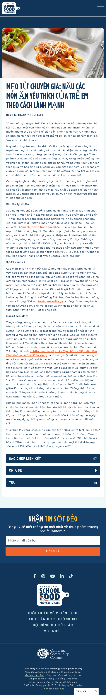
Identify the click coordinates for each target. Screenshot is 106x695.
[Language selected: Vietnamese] (86, 691)
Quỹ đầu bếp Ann (34, 675)
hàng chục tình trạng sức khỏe (39, 227)
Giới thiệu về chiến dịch (53, 613)
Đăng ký (53, 551)
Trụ (53, 482)
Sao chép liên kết (53, 458)
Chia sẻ (53, 470)
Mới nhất (53, 631)
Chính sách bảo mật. (53, 688)
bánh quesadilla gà (50, 301)
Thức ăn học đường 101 (53, 619)
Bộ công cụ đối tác (53, 625)
